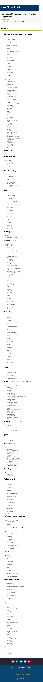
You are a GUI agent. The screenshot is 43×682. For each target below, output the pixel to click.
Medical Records (8, 483)
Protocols (7, 555)
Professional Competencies (12, 459)
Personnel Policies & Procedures (13, 458)
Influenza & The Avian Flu (12, 120)
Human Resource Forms (12, 378)
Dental (8, 329)
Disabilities (9, 94)
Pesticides (9, 66)
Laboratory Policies (10, 411)
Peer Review (9, 589)
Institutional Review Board (12, 632)
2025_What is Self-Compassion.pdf (13, 21)
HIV (7, 114)
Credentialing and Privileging (12, 450)
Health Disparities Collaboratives (13, 51)
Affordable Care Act (11, 39)
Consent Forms (10, 375)
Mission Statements (11, 412)
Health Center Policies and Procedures (13, 385)
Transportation (10, 72)
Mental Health (9, 124)
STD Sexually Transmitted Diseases (14, 138)
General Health (10, 105)
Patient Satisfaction (11, 414)
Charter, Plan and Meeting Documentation (15, 586)
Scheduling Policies (11, 388)
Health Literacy (8, 153)
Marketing (7, 472)
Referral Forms (10, 508)
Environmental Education (12, 45)
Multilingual (7, 235)
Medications (9, 289)
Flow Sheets (9, 490)
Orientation (9, 455)
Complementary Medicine (12, 326)
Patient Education (9, 244)
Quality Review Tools (11, 592)
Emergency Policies (11, 405)
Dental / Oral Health (11, 260)
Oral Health (9, 130)
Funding (8, 48)
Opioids (8, 129)
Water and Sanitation (11, 142)
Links (6, 194)
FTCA (8, 179)
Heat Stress (9, 344)
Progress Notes (10, 506)
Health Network (10, 108)
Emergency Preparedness (12, 177)
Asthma (8, 247)
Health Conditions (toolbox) (11, 425)
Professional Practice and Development (13, 531)
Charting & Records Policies (12, 400)
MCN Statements (10, 60)
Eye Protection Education (12, 563)
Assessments (9, 484)
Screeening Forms (10, 510)
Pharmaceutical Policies (12, 415)
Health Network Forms (11, 377)
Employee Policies (10, 406)
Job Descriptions (10, 453)
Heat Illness (9, 111)
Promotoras (9, 69)
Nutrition (8, 219)
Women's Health (10, 145)
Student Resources (10, 548)
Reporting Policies (10, 391)
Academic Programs (11, 533)
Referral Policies (10, 393)
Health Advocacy (10, 50)
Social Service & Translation (12, 417)
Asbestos (9, 82)
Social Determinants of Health (13, 136)
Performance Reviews (11, 456)
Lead (8, 121)
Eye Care (8, 102)
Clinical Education (9, 79)
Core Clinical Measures (11, 176)
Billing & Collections (11, 399)
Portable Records (10, 504)
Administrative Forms (11, 374)
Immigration (9, 56)
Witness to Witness (10, 144)
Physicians (9, 524)
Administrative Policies (11, 397)
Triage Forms (9, 513)
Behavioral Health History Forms (13, 486)
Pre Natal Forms (10, 505)
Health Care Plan (10, 180)
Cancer (8, 85)
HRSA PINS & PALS (10, 183)
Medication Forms (10, 498)
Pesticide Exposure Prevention (13, 573)
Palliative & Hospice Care (12, 132)
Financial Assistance (11, 540)
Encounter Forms (10, 489)
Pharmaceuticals (10, 68)
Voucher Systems (10, 186)
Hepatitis (8, 53)
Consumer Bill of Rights (11, 403)
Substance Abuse (10, 301)
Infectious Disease (10, 118)
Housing (8, 54)
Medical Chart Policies (11, 496)
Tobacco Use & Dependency (12, 576)
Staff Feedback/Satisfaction (12, 465)
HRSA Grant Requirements (10, 174)
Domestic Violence (10, 561)
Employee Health (10, 452)
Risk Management (10, 390)
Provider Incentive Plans (11, 462)
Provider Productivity (11, 394)
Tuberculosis (9, 141)
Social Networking (10, 475)
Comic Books (9, 254)
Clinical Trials (9, 536)
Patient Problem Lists (11, 501)
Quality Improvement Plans (12, 591)
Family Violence (10, 339)
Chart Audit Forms (10, 585)
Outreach (8, 63)
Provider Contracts (10, 461)
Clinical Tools (8, 315)
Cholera (8, 88)
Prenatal (8, 166)
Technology (9, 387)
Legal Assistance (10, 59)
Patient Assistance (10, 65)
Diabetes (8, 93)
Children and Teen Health (12, 87)
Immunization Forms (11, 495)
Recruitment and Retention (12, 224)
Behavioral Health (10, 84)
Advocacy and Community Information (13, 38)
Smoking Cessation (11, 299)
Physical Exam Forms (11, 502)
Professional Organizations (12, 545)
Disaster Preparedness (11, 44)
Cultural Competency (11, 203)
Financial (8, 408)
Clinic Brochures (10, 474)
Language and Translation (12, 237)
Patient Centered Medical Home (13, 133)
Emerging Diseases (10, 97)
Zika (7, 147)
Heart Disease (9, 109)
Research (7, 602)
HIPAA (6, 439)
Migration (9, 62)
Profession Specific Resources (11, 520)
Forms (6, 371)
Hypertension (9, 115)
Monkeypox (9, 127)
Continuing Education (11, 537)
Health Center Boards (11, 182)
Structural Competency (11, 139)
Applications (9, 449)
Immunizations (10, 57)
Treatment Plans (10, 511)
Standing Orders (10, 357)
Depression (9, 558)
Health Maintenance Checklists (13, 493)
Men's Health (9, 123)
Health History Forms (11, 492)
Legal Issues (9, 287)
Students (8, 71)
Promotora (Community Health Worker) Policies (16, 396)
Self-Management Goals (12, 595)
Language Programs (11, 543)
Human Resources (9, 447)
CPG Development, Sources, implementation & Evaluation (18, 557)
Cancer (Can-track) (10, 161)
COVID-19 (9, 42)
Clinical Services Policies (12, 402)
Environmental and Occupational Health (15, 47)
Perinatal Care (9, 571)
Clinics (8, 610)
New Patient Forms (10, 499)
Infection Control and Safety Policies (14, 409)
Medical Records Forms (11, 372)
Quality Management (9, 583)
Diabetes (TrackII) (10, 163)
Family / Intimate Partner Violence (14, 103)
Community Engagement (12, 41)
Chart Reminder (10, 487)
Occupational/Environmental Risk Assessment (16, 568)
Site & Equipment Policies (12, 418)
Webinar (7, 651)
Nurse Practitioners (11, 521)
